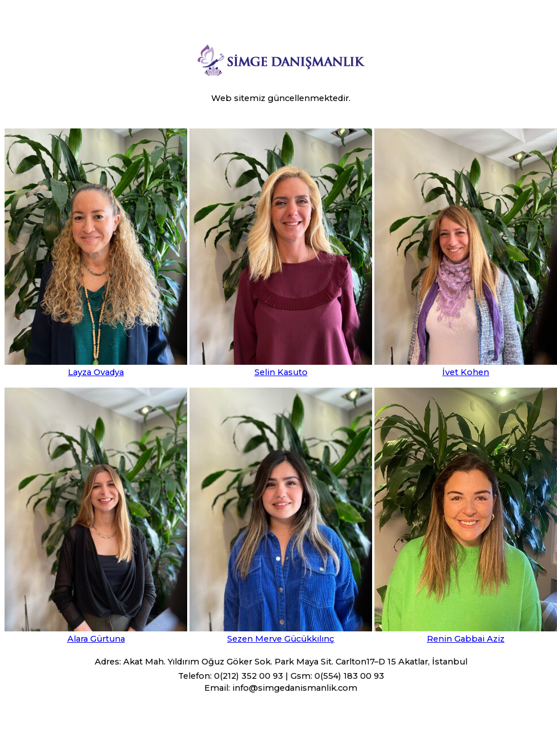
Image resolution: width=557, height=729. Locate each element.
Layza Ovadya (96, 372)
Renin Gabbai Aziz (465, 639)
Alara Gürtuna (96, 639)
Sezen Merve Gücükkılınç (280, 639)
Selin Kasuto (281, 372)
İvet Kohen (465, 372)
